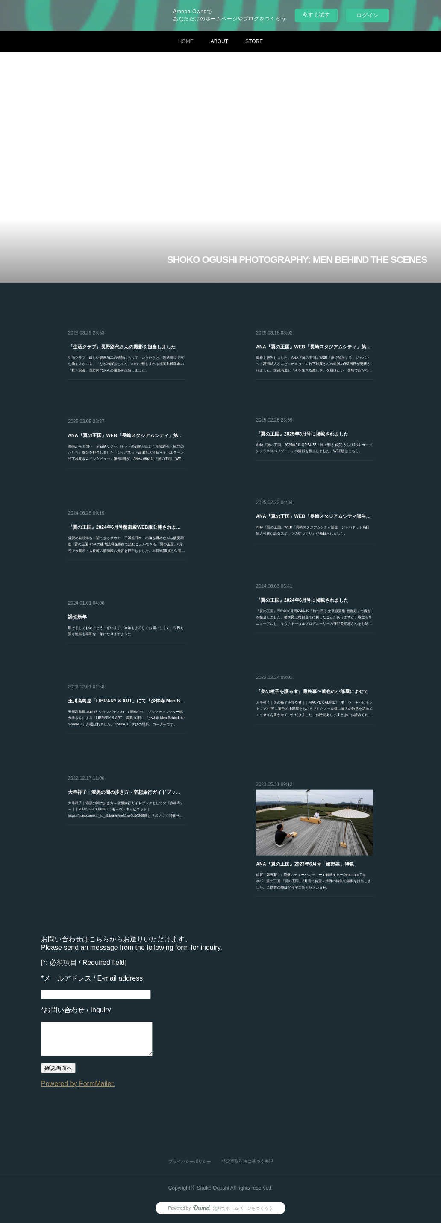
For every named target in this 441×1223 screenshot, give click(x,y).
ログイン (367, 15)
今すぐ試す (316, 15)
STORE (254, 41)
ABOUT (219, 41)
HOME (186, 41)
